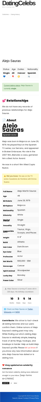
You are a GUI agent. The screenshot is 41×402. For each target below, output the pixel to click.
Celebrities (5, 14)
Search (15, 398)
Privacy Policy (34, 398)
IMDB (17, 312)
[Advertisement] (20, 37)
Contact (25, 398)
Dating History (15, 14)
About (20, 398)
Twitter (30, 309)
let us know (30, 347)
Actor (15, 383)
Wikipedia (7, 312)
